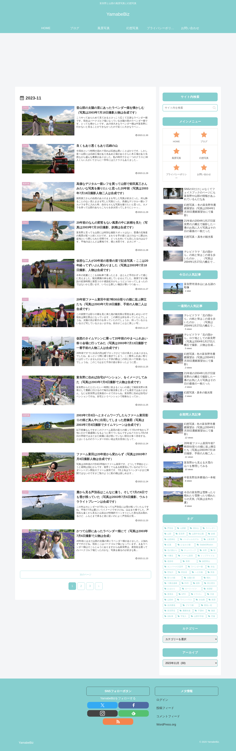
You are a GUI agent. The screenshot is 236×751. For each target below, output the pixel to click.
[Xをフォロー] (102, 705)
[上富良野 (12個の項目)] (209, 539)
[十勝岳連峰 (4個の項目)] (171, 583)
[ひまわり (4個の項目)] (171, 588)
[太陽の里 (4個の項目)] (192, 577)
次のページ (85, 574)
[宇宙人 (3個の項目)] (182, 616)
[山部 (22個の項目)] (168, 533)
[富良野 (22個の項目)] (180, 533)
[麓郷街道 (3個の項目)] (185, 610)
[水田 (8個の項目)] (203, 550)
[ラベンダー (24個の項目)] (209, 528)
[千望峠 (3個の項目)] (199, 610)
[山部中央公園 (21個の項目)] (196, 533)
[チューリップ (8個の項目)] (189, 550)
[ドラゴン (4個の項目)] (197, 594)
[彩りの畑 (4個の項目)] (172, 577)
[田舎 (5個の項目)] (211, 572)
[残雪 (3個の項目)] (212, 599)
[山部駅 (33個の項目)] (182, 528)
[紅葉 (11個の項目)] (169, 544)
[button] (214, 108)
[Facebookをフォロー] (133, 705)
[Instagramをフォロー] (102, 713)
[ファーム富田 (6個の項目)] (186, 555)
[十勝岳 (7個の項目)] (169, 555)
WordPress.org (166, 724)
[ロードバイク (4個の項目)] (191, 588)
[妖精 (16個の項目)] (212, 533)
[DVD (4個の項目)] (185, 583)
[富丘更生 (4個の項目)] (210, 583)
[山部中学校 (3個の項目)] (197, 616)
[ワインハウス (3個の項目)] (185, 599)
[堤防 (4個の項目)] (197, 583)
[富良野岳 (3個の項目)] (170, 610)
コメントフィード (168, 716)
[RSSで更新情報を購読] (118, 721)
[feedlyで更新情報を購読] (133, 713)
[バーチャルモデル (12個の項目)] (190, 539)
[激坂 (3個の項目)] (212, 610)
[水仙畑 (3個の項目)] (200, 599)
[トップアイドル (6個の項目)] (206, 555)
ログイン (162, 699)
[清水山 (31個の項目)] (194, 528)
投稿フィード (165, 708)
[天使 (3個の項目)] (211, 594)
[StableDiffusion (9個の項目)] (206, 544)
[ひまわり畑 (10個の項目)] (185, 544)
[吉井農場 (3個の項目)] (172, 605)
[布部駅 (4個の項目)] (209, 588)
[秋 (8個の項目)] (213, 550)
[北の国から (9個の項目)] (171, 550)
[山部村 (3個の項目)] (169, 599)
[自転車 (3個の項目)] (169, 616)
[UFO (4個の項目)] (183, 594)
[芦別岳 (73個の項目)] (169, 528)
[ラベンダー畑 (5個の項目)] (196, 566)
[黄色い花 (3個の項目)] (208, 605)
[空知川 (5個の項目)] (169, 572)
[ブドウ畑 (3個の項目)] (190, 605)
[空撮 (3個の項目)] (212, 616)
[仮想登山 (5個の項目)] (207, 561)
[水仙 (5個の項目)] (211, 566)
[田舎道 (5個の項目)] (183, 572)
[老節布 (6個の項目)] (172, 561)
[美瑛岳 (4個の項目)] (170, 594)
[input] (190, 107)
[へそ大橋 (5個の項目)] (198, 572)
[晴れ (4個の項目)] (209, 577)
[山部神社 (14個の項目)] (170, 539)
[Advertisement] (118, 60)
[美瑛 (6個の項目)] (189, 561)
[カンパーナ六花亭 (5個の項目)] (174, 566)
